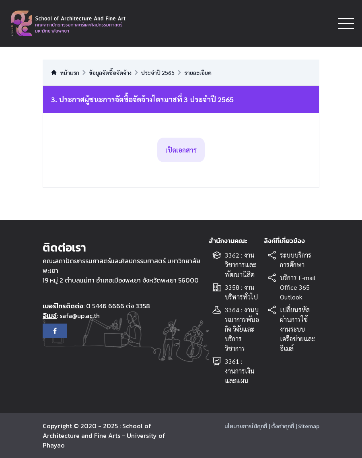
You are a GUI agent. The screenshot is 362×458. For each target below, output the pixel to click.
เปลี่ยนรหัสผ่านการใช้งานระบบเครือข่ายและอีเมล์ (297, 329)
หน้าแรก (65, 72)
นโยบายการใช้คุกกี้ (245, 426)
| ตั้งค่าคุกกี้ (281, 426)
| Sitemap (307, 426)
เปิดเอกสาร (181, 150)
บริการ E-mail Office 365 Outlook (297, 287)
